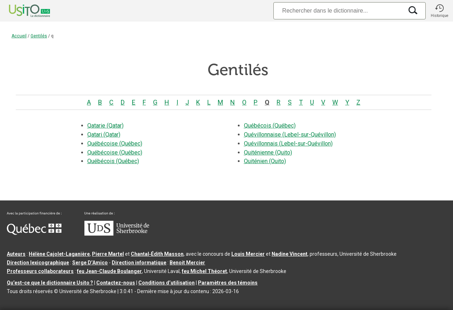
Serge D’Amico (90, 262)
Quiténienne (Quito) (268, 152)
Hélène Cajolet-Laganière (59, 254)
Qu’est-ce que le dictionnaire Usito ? (50, 283)
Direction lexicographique (38, 262)
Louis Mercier (248, 254)
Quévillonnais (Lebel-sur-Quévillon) (288, 143)
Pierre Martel (108, 254)
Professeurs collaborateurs (40, 271)
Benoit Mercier (187, 262)
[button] (439, 11)
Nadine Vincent (290, 254)
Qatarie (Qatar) (105, 125)
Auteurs (16, 254)
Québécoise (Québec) (114, 143)
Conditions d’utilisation (166, 283)
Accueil (19, 35)
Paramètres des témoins (228, 283)
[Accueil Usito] (21, 11)
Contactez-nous (115, 283)
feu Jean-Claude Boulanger (109, 271)
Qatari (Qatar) (103, 134)
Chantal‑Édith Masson (157, 254)
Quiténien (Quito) (265, 161)
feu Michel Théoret (204, 271)
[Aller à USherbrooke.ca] (116, 234)
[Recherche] (338, 11)
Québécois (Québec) (113, 161)
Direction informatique (139, 262)
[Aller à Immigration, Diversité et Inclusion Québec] (34, 233)
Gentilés (39, 35)
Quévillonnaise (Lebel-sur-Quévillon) (290, 134)
